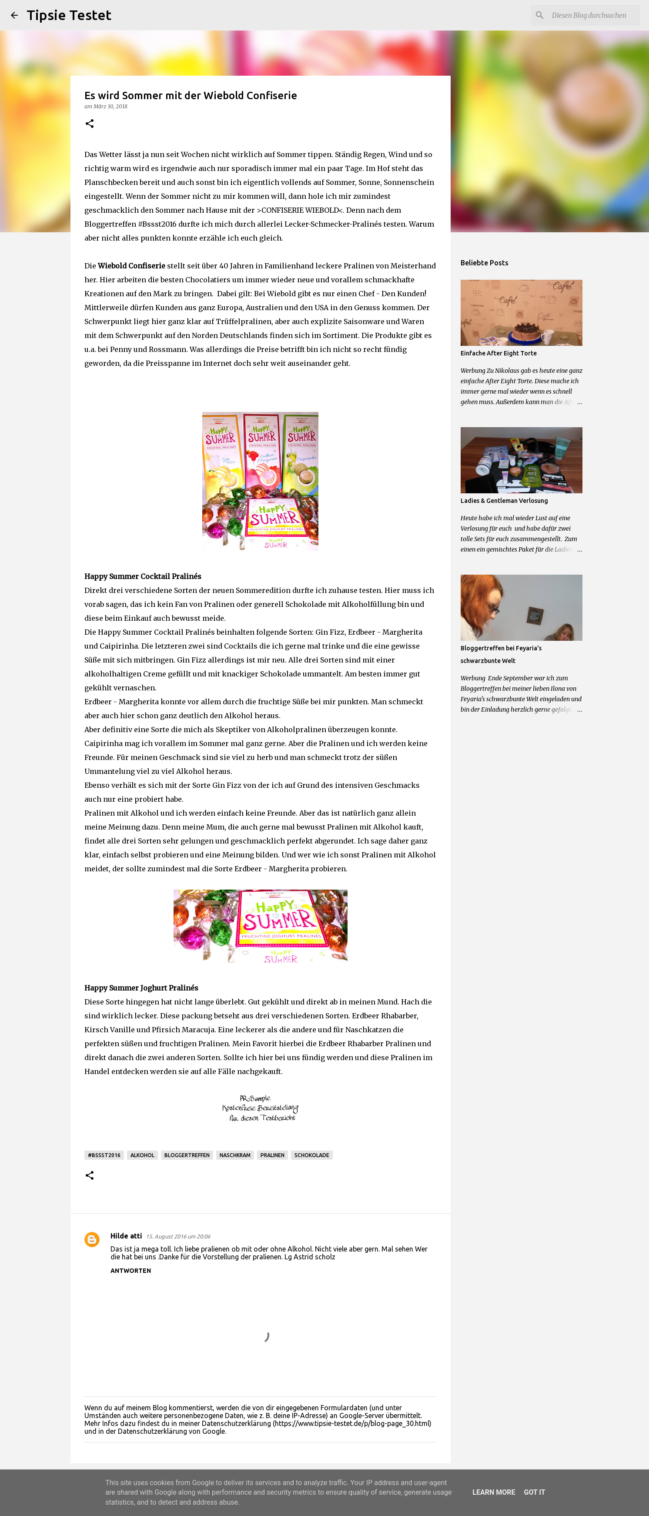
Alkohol (142, 1155)
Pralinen (272, 1155)
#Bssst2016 (104, 1155)
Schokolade (311, 1155)
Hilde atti (126, 1236)
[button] (89, 124)
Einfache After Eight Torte (499, 353)
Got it (534, 1492)
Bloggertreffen (187, 1155)
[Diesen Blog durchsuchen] (594, 15)
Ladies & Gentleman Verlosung (504, 500)
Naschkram (235, 1155)
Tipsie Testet (69, 15)
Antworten (130, 1270)
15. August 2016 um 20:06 (178, 1236)
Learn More (493, 1492)
